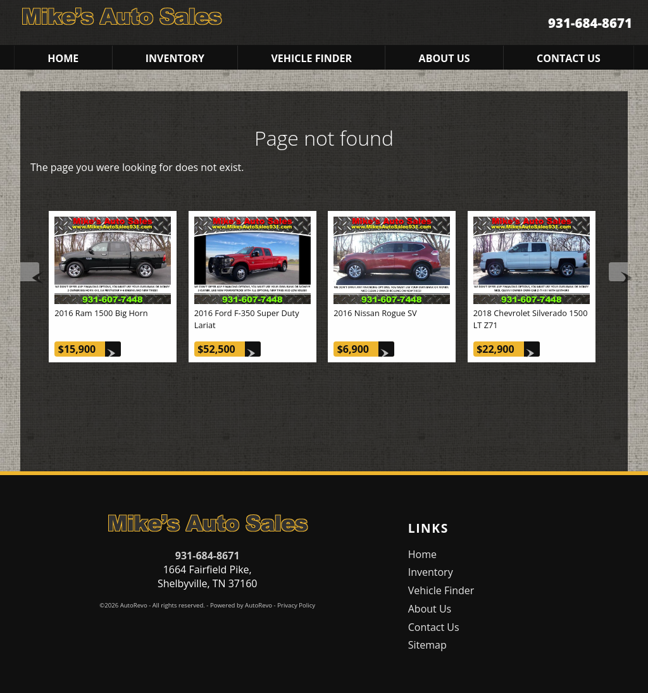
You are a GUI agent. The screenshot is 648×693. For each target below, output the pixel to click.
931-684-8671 (207, 556)
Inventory (430, 572)
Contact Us (433, 627)
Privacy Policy (296, 605)
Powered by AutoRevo (241, 605)
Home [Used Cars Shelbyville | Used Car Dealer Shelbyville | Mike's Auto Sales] (62, 58)
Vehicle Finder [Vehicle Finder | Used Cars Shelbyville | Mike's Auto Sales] (311, 58)
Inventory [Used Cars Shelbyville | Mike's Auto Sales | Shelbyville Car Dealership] (175, 58)
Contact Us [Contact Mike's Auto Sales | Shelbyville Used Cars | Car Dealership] (569, 58)
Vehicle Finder (441, 590)
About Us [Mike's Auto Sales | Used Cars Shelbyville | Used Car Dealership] (444, 58)
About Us (430, 609)
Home (422, 554)
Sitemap (427, 645)
